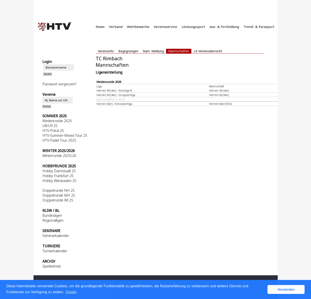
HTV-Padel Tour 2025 (59, 140)
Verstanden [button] (286, 289)
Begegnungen (128, 51)
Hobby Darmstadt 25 (59, 170)
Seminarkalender (55, 235)
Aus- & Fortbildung (224, 26)
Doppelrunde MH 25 (58, 195)
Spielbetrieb (51, 266)
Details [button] (71, 292)
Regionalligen (52, 220)
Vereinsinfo (106, 51)
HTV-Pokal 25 (53, 130)
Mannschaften (178, 51)
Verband (116, 26)
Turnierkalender (54, 250)
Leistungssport (193, 26)
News (100, 26)
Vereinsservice (165, 26)
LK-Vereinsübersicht (208, 51)
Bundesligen (52, 215)
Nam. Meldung (153, 51)
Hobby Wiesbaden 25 (59, 180)
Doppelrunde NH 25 (58, 190)
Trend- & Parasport (259, 26)
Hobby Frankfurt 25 (57, 175)
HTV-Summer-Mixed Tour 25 (64, 135)
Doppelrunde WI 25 (57, 200)
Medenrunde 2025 (57, 120)
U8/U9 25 (49, 125)
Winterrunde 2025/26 (59, 155)
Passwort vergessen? (59, 84)
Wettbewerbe (138, 26)
